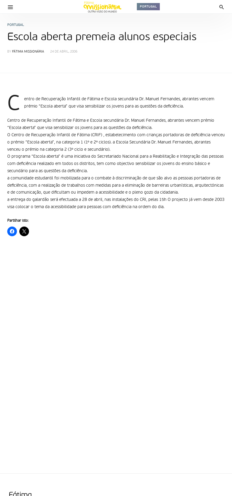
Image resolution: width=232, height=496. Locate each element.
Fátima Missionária (28, 51)
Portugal (148, 6)
